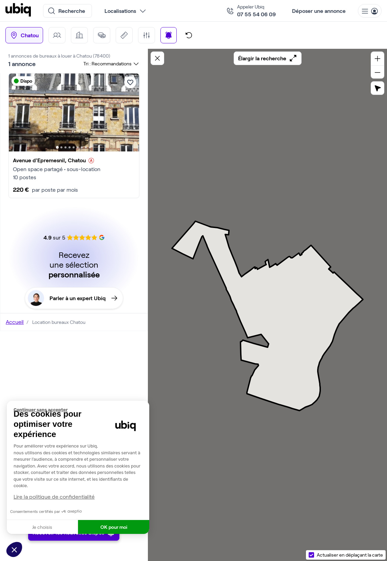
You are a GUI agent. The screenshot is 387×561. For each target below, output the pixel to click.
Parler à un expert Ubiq (72, 298)
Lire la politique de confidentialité (54, 496)
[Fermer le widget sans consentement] (81, 410)
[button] (14, 549)
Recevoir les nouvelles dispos (74, 542)
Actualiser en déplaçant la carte (350, 555)
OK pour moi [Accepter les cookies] (113, 527)
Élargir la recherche (267, 58)
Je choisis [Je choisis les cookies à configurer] (42, 527)
